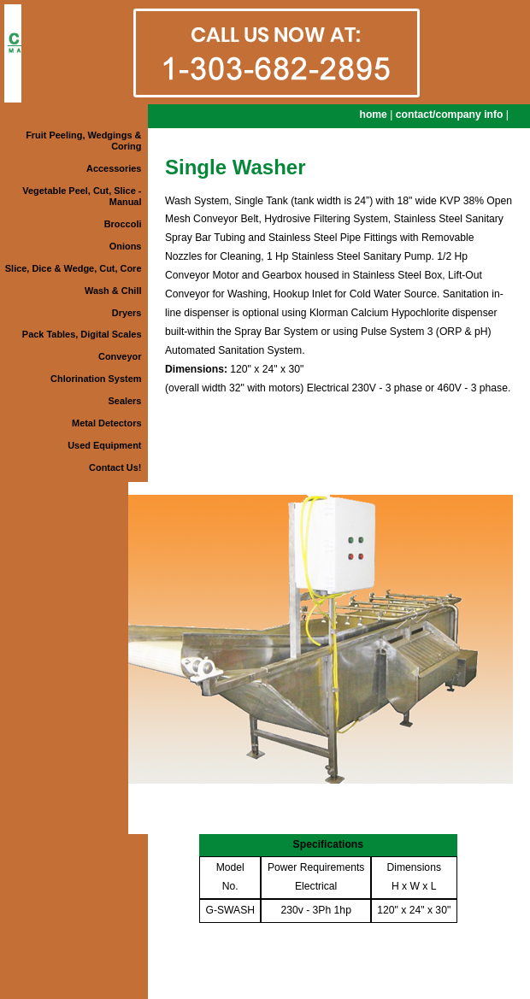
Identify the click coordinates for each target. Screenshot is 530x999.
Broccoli (123, 224)
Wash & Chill (113, 290)
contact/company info (450, 114)
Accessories (113, 168)
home (372, 114)
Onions (125, 246)
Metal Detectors (106, 423)
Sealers (125, 401)
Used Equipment (104, 445)
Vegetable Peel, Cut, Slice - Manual (81, 196)
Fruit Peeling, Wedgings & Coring (83, 140)
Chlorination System (95, 378)
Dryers (127, 313)
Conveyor (119, 356)
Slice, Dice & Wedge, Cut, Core (73, 268)
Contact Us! (115, 467)
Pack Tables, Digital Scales (82, 334)
